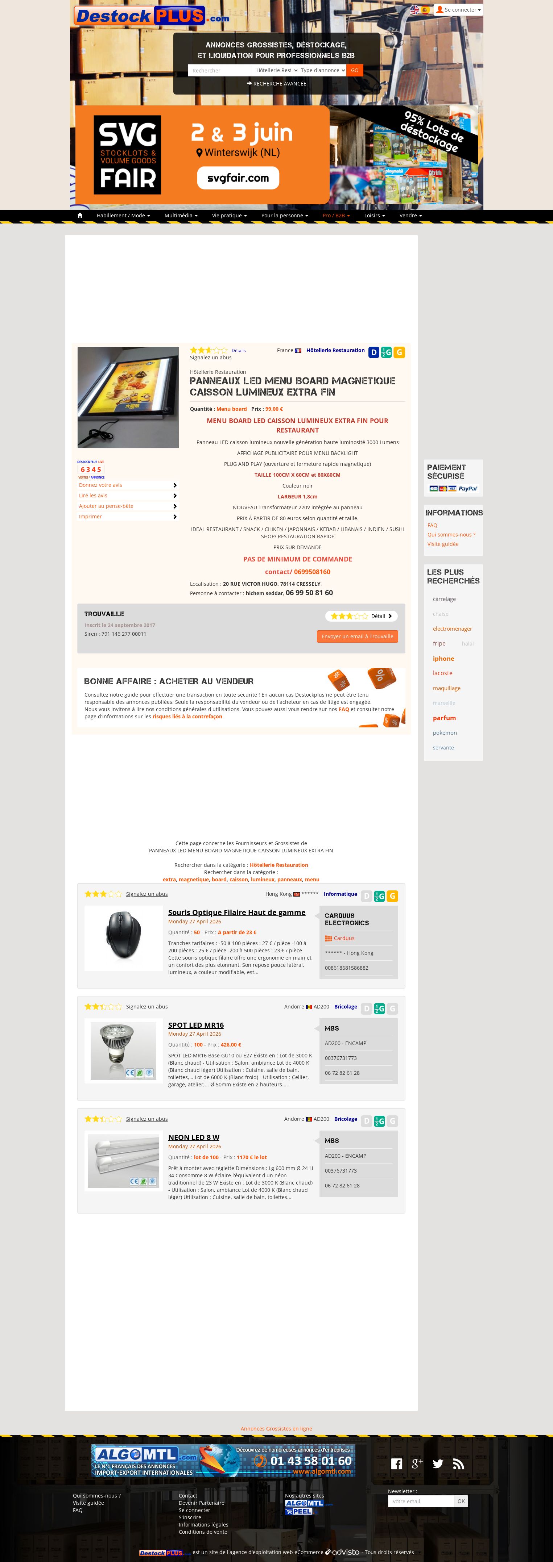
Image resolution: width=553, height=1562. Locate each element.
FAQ (344, 709)
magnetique (194, 879)
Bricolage (345, 1006)
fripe (439, 643)
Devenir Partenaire (201, 1502)
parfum (444, 718)
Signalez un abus (211, 357)
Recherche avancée (276, 83)
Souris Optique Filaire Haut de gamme (237, 912)
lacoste (443, 673)
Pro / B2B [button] (336, 215)
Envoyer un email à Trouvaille (357, 636)
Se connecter (194, 1510)
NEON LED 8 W (193, 1137)
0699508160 (312, 571)
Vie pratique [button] (229, 215)
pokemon (445, 732)
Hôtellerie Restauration (335, 350)
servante (443, 747)
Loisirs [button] (374, 215)
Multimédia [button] (181, 215)
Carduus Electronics (347, 919)
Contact (188, 1495)
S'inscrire (190, 1517)
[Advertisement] (241, 292)
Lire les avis (93, 495)
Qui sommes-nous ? (451, 534)
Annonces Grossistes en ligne (276, 1428)
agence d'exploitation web (261, 1552)
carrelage (444, 598)
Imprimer (90, 516)
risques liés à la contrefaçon (187, 716)
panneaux (289, 879)
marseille (444, 702)
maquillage (447, 688)
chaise (441, 613)
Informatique (340, 893)
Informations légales (203, 1524)
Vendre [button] (411, 215)
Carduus (344, 938)
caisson (239, 879)
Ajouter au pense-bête (106, 505)
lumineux (263, 879)
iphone (443, 658)
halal (468, 643)
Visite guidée (443, 543)
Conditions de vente (203, 1531)
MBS (332, 1028)
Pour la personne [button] (284, 215)
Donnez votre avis (100, 484)
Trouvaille (104, 614)
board (219, 879)
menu (312, 879)
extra (169, 879)
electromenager (452, 628)
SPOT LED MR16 (196, 1025)
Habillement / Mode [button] (123, 215)
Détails (239, 350)
